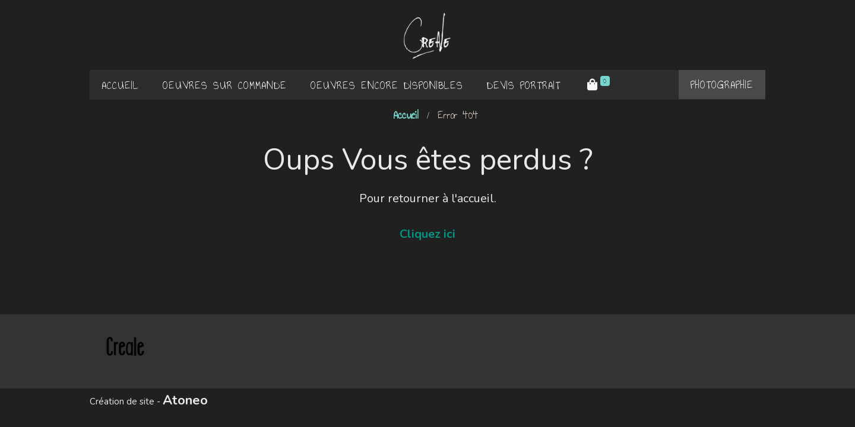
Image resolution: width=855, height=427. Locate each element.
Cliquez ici (427, 234)
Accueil (406, 115)
